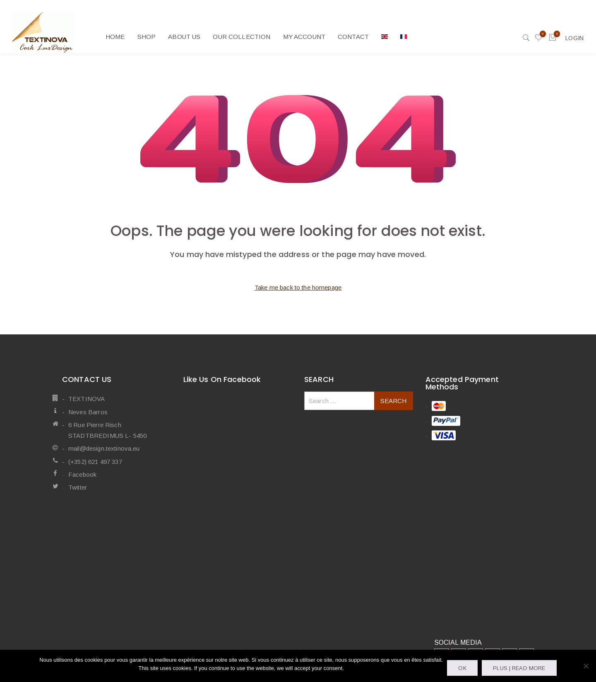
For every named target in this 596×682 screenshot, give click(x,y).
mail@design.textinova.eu (104, 448)
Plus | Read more (519, 668)
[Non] (586, 666)
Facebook (82, 474)
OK (462, 668)
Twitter (77, 487)
